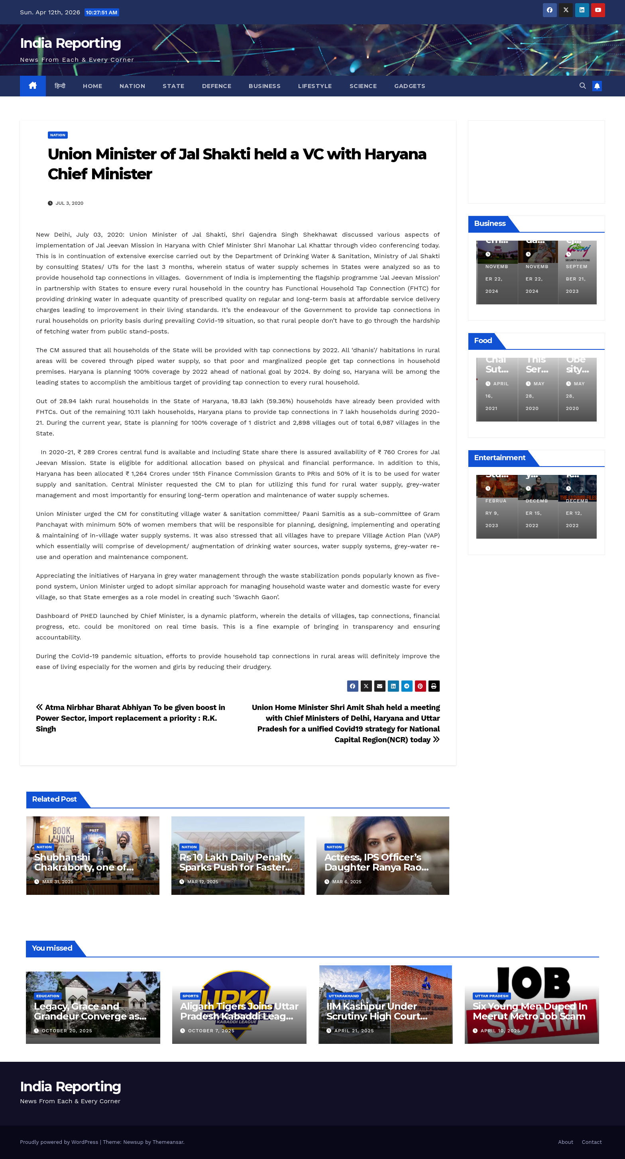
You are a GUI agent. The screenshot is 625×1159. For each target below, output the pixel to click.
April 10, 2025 (501, 1030)
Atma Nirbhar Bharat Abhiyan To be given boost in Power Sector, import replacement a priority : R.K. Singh (130, 718)
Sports (191, 996)
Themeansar (168, 1142)
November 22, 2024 (536, 279)
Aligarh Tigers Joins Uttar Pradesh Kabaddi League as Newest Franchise (239, 1016)
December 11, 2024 (495, 279)
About (565, 1142)
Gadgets (410, 86)
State (174, 86)
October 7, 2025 (211, 1030)
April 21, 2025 (354, 1030)
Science (363, 86)
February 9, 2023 (535, 513)
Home (92, 86)
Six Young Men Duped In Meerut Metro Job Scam (530, 1011)
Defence (217, 86)
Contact (592, 1142)
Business (265, 86)
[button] (583, 86)
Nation (132, 86)
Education (47, 996)
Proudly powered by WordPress (60, 1142)
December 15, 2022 (576, 513)
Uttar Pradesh (492, 996)
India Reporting (70, 43)
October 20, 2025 (67, 1030)
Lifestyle (315, 86)
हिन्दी (60, 86)
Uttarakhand (344, 996)
